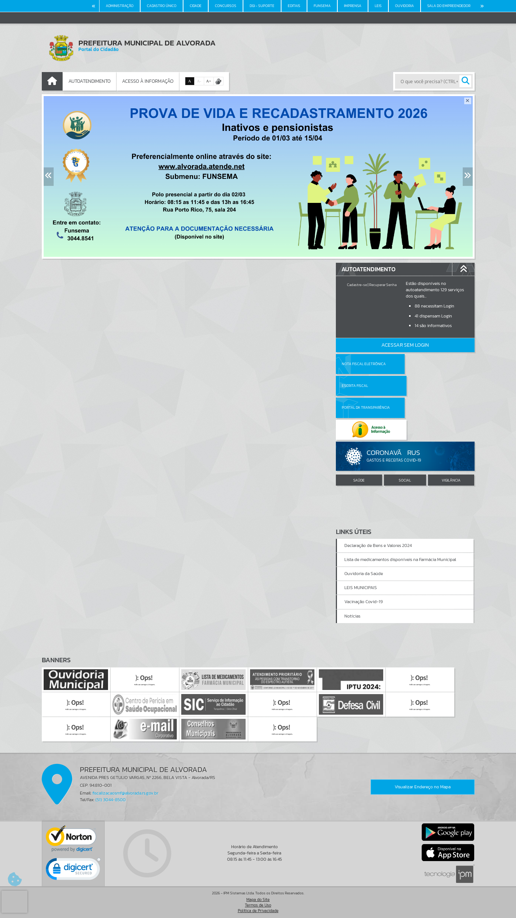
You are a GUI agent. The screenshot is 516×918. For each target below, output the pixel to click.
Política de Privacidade (258, 911)
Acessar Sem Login (405, 345)
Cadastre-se (357, 285)
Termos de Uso (258, 905)
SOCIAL (405, 436)
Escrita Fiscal (424, 364)
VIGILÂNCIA (451, 436)
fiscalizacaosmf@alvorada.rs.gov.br (125, 793)
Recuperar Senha (383, 285)
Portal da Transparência (366, 385)
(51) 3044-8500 (110, 799)
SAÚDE (359, 436)
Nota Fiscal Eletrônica (364, 364)
